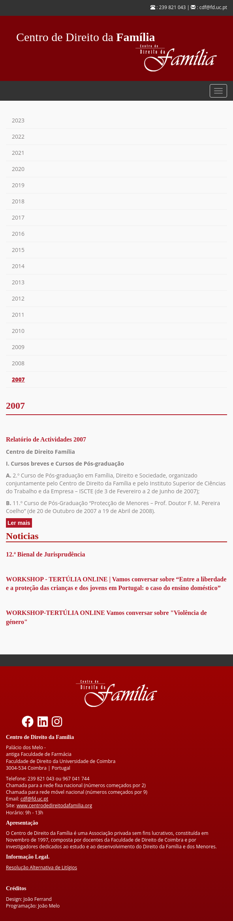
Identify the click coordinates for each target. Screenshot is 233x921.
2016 (18, 233)
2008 (18, 363)
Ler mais (20, 523)
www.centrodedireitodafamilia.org (54, 805)
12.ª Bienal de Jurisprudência (45, 554)
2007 (18, 379)
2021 (18, 152)
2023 (18, 120)
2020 (18, 169)
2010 (18, 331)
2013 (18, 282)
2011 (18, 314)
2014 (18, 266)
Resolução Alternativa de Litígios (41, 867)
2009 (18, 347)
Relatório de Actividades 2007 (46, 439)
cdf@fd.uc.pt (34, 798)
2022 (18, 136)
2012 (18, 298)
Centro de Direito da (85, 34)
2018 (18, 201)
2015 (18, 250)
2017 (18, 217)
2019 (18, 185)
